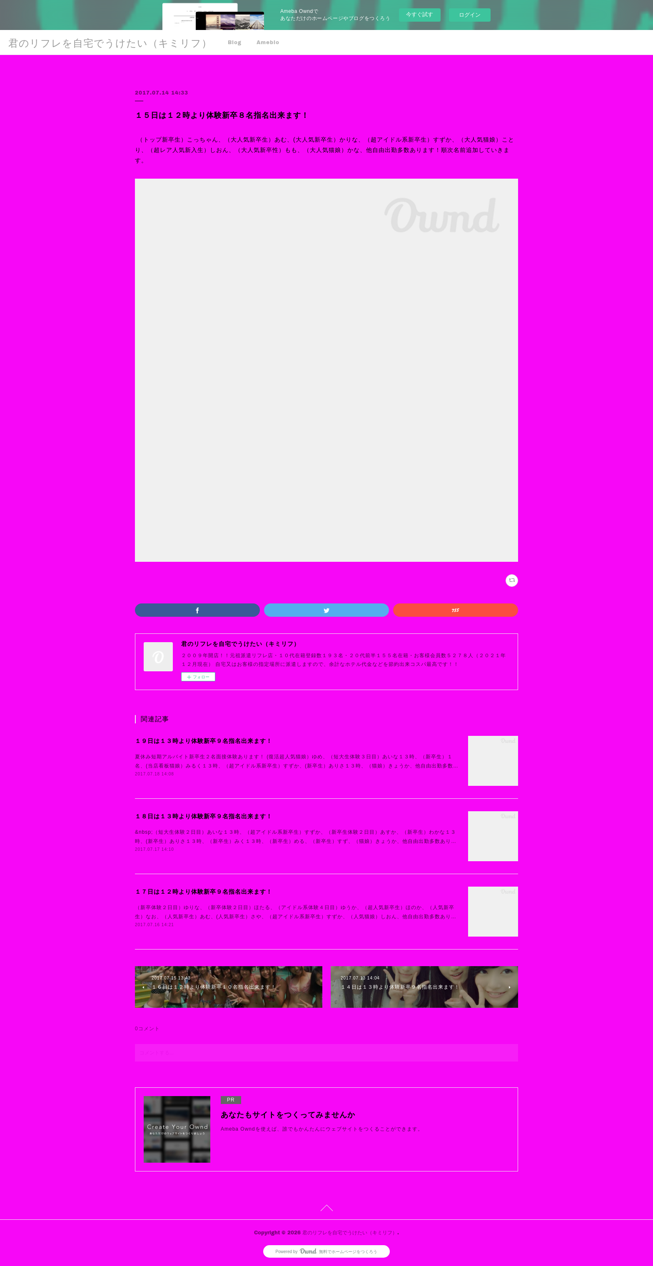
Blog (235, 42)
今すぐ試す (419, 14)
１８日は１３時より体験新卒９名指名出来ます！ (203, 816)
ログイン (470, 15)
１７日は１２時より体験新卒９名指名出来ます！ (203, 891)
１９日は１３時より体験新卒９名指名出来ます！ (203, 741)
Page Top (326, 1209)
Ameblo (268, 42)
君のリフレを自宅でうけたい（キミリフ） (110, 43)
